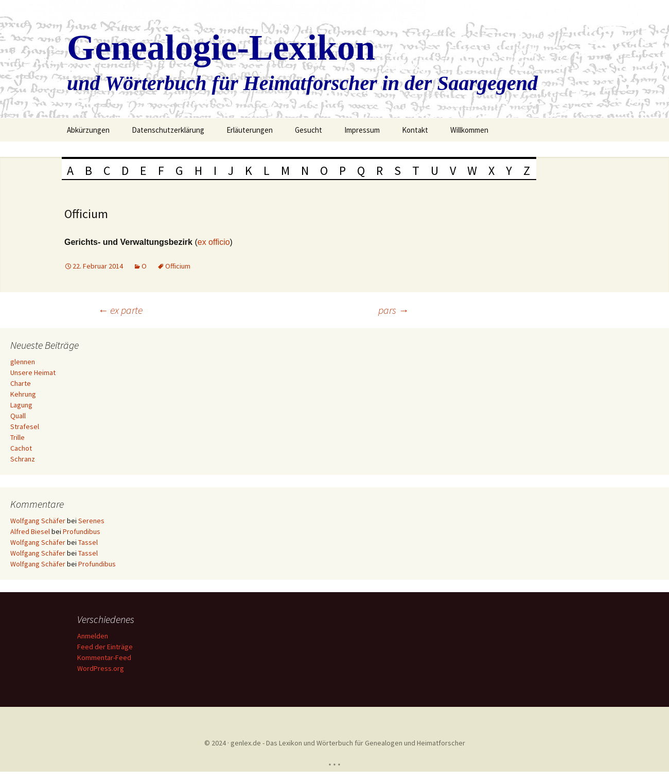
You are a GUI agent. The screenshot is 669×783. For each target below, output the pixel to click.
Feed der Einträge (106, 646)
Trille (17, 437)
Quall (18, 415)
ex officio (214, 242)
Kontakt (415, 130)
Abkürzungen (88, 130)
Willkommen (469, 130)
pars (393, 310)
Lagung (21, 405)
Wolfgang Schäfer (37, 520)
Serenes (91, 520)
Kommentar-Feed (106, 657)
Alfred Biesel (30, 531)
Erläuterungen (249, 130)
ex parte (120, 310)
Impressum (362, 130)
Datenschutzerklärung (168, 130)
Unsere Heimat (33, 372)
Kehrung (23, 394)
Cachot (21, 448)
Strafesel (24, 426)
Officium (177, 266)
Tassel (88, 542)
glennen (22, 361)
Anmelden (94, 635)
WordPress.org (102, 668)
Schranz (22, 459)
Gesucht (308, 130)
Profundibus (81, 531)
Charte (20, 383)
